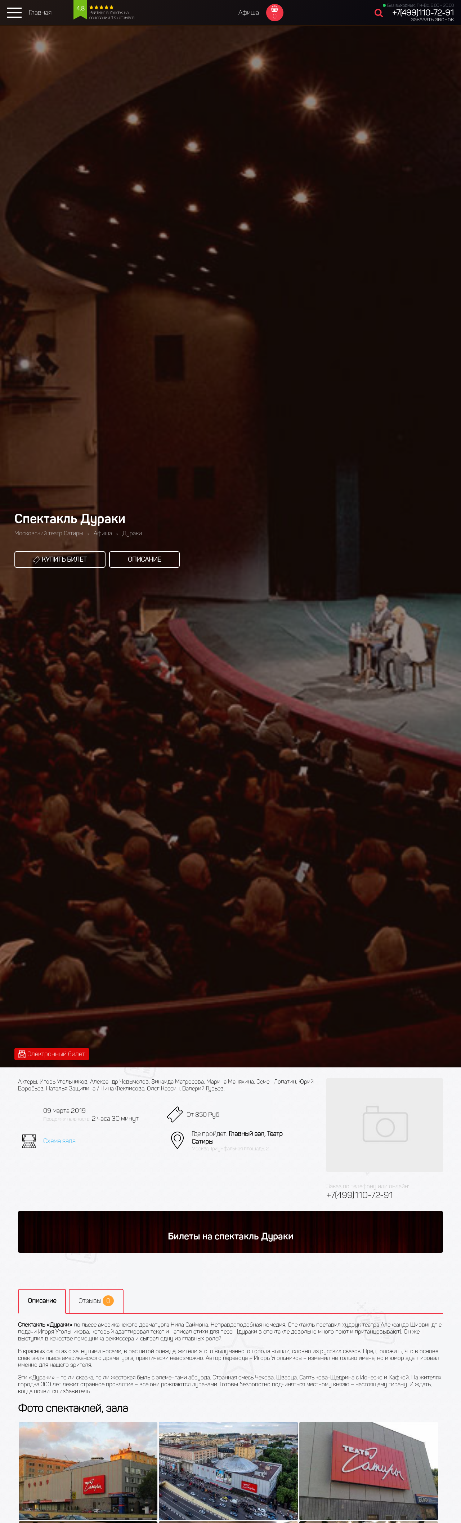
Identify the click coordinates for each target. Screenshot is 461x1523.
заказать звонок (432, 19)
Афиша (248, 13)
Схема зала (59, 1141)
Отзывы (96, 1300)
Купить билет (60, 559)
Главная (40, 13)
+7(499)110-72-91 (423, 13)
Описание (144, 559)
